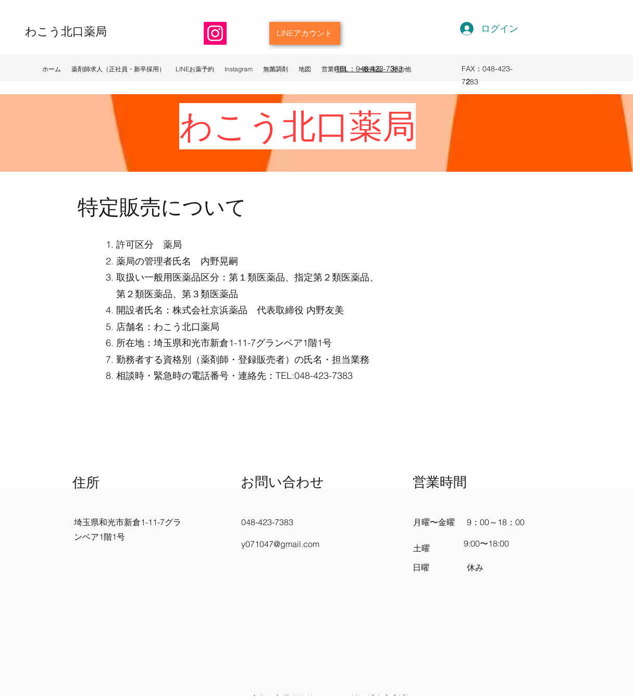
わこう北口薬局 (66, 31)
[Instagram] (215, 33)
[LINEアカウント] (304, 33)
